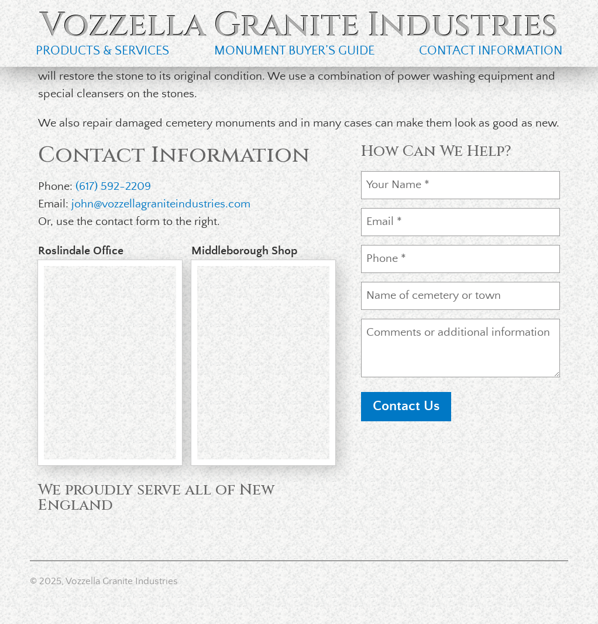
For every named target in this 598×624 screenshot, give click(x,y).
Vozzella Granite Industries (299, 25)
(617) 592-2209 (113, 186)
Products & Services (102, 50)
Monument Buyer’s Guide (294, 50)
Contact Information (490, 50)
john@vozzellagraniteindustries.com (160, 204)
